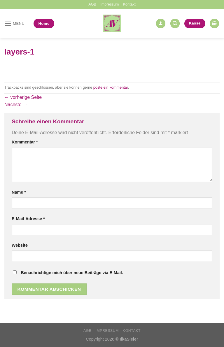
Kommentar (25, 142)
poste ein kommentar (110, 87)
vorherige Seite (23, 97)
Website (20, 245)
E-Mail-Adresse (28, 218)
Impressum (109, 4)
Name (19, 192)
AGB (92, 4)
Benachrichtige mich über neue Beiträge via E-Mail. (72, 272)
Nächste (15, 104)
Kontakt (129, 4)
